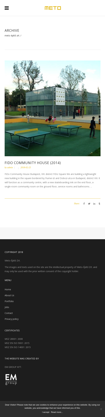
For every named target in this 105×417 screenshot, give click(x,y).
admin (10, 167)
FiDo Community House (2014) (33, 163)
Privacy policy (12, 318)
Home (8, 289)
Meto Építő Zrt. (12, 35)
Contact (9, 313)
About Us (9, 295)
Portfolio (9, 301)
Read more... (57, 412)
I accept (45, 412)
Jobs (7, 307)
